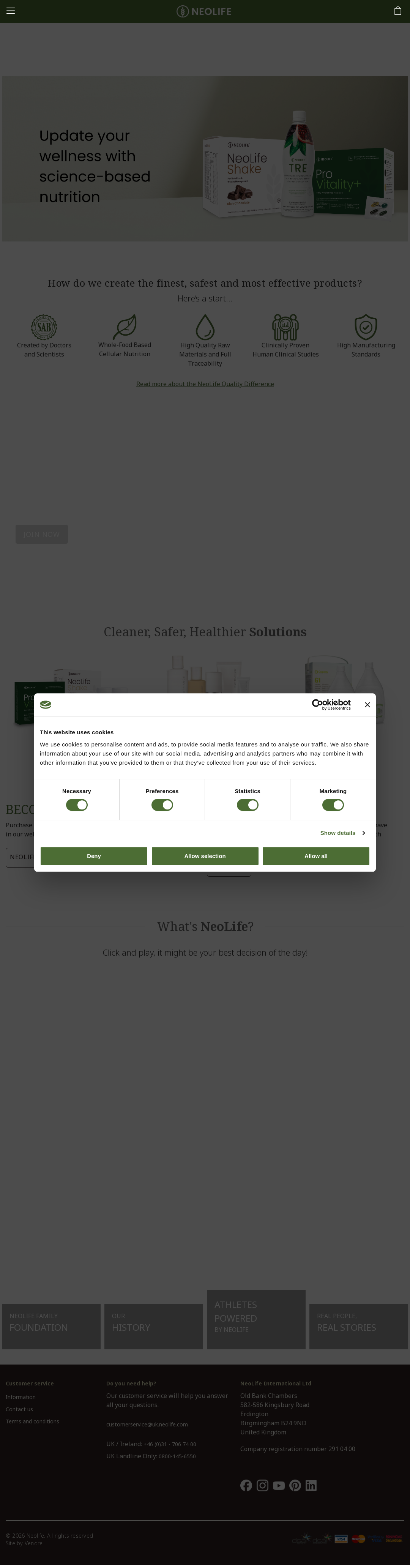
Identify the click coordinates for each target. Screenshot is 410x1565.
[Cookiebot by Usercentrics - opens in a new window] (317, 704)
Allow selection (205, 856)
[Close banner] (367, 704)
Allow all (316, 856)
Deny (94, 856)
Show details (338, 833)
